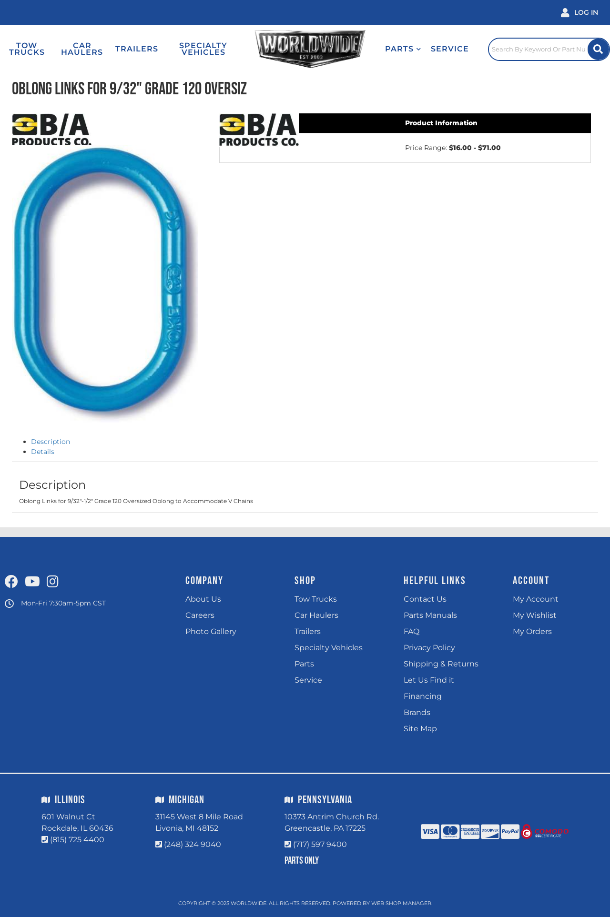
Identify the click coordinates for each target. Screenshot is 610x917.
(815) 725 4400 (77, 839)
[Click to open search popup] (549, 49)
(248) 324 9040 (192, 844)
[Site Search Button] (598, 49)
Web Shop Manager (401, 903)
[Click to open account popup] (579, 12)
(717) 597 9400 (320, 844)
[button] (403, 49)
